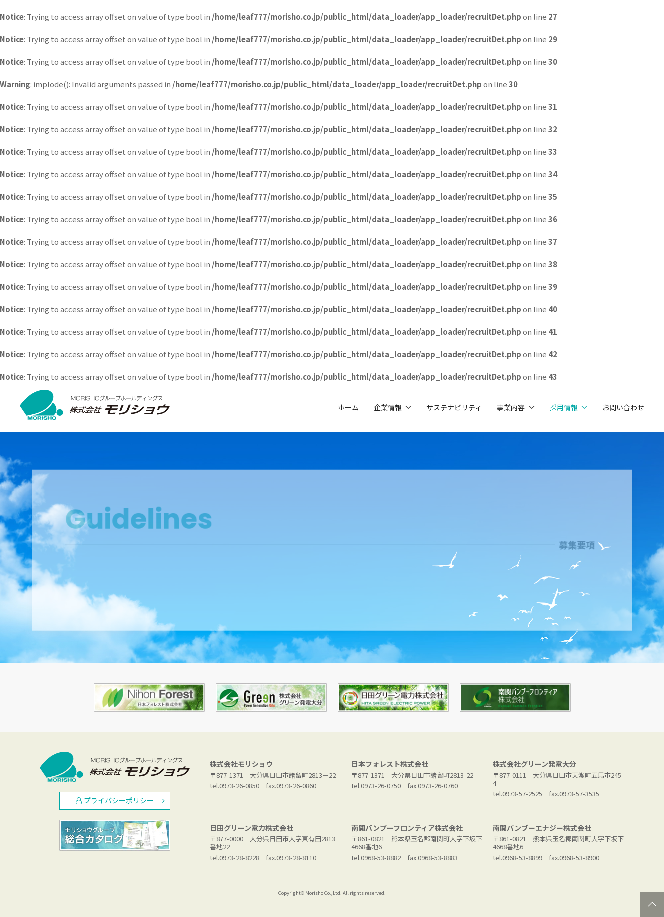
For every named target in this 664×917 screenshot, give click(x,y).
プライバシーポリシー (120, 801)
